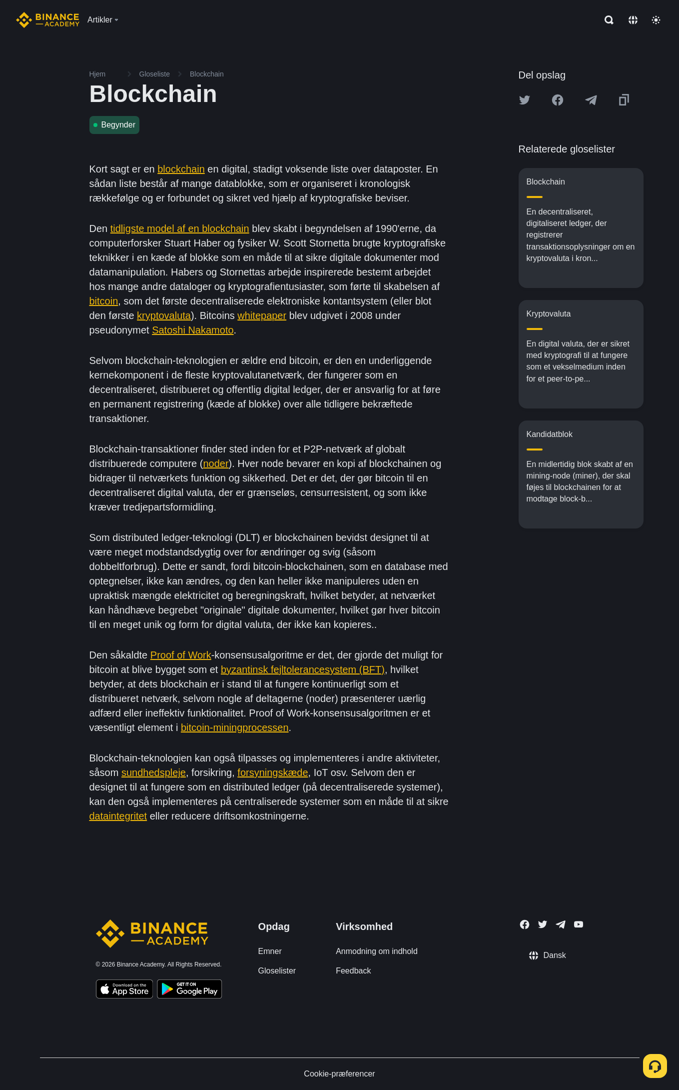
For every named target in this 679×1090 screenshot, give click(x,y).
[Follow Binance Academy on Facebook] (525, 925)
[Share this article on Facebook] (558, 100)
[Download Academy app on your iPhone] (124, 991)
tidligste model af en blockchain (179, 228)
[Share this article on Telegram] (591, 100)
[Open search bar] (606, 20)
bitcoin (103, 301)
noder (215, 463)
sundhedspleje (153, 772)
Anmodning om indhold (377, 951)
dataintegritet (118, 816)
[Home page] (47, 20)
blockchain (181, 169)
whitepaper (261, 315)
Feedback (353, 970)
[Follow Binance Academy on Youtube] (579, 924)
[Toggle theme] (656, 20)
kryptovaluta (164, 315)
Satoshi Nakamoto (192, 330)
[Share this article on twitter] (525, 100)
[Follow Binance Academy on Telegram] (561, 924)
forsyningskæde (272, 772)
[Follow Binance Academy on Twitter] (543, 924)
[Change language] (633, 20)
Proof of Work (180, 655)
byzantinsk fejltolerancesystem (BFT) (303, 669)
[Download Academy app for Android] (189, 991)
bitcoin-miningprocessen (235, 727)
